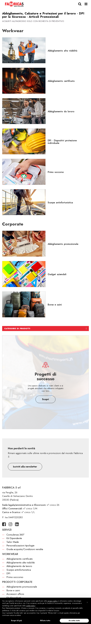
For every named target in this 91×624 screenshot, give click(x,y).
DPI (8, 573)
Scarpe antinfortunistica (18, 570)
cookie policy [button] (30, 605)
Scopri (45, 399)
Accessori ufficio (15, 594)
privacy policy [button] (53, 601)
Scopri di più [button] (16, 620)
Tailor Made (12, 542)
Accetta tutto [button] (74, 620)
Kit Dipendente (14, 538)
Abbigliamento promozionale (21, 586)
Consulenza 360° (15, 534)
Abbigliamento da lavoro (19, 566)
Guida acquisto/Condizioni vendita (24, 549)
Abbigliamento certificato (19, 559)
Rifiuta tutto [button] (45, 620)
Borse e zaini (13, 590)
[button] (25, 466)
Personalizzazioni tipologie (20, 545)
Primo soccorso (14, 577)
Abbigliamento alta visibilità (20, 562)
